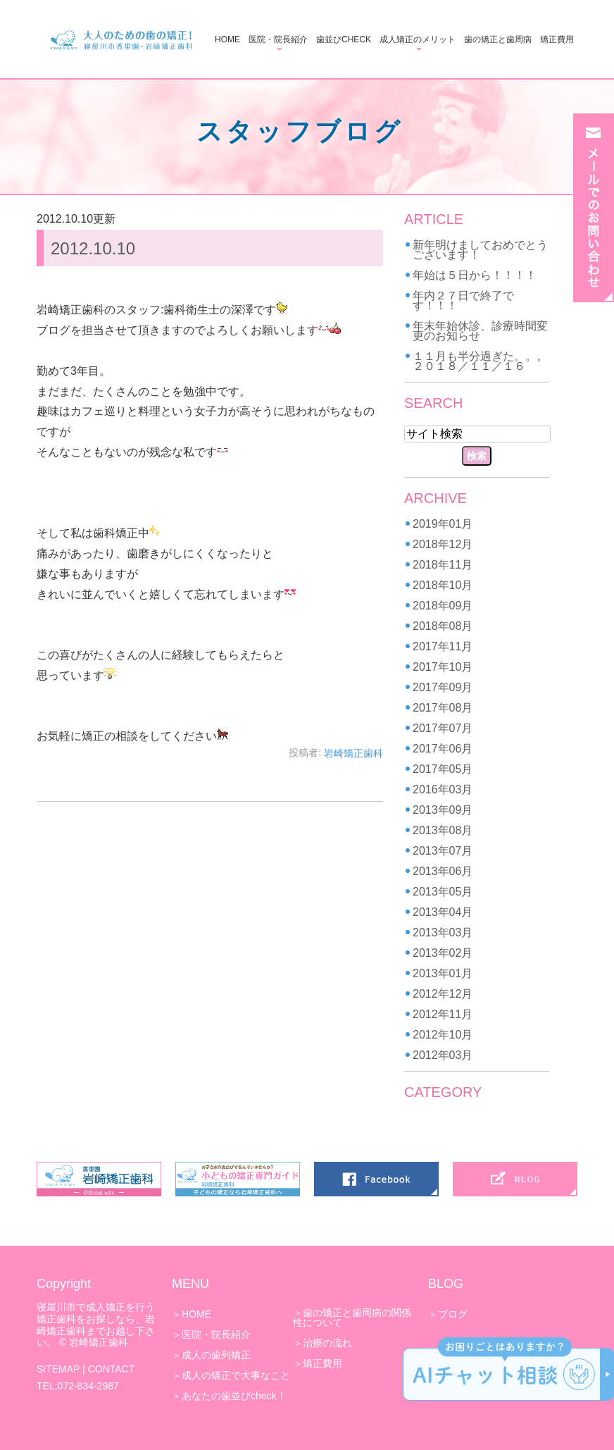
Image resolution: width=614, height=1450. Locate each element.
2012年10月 (442, 1035)
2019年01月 (442, 524)
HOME (227, 39)
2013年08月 (442, 830)
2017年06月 (442, 749)
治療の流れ (327, 1343)
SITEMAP (58, 1369)
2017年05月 (442, 769)
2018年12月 (442, 544)
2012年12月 (442, 994)
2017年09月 (442, 687)
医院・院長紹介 (278, 39)
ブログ (453, 1314)
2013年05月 (442, 892)
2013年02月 (442, 953)
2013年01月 (442, 973)
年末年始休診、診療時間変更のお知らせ (480, 331)
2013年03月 (442, 932)
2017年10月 (442, 667)
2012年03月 (442, 1055)
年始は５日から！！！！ (475, 275)
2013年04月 (442, 912)
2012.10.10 (93, 248)
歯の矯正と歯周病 (498, 39)
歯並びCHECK (343, 39)
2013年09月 (442, 810)
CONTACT (111, 1369)
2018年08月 (442, 626)
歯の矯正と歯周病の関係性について (352, 1317)
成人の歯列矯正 (216, 1355)
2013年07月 (442, 851)
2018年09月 (442, 606)
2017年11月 (442, 646)
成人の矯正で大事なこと (236, 1375)
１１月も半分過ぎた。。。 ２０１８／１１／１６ (486, 361)
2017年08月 (442, 708)
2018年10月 (442, 585)
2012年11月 (442, 1014)
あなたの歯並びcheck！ (234, 1395)
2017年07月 (442, 728)
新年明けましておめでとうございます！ (480, 250)
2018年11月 (442, 565)
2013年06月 (442, 871)
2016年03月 (442, 789)
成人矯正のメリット (418, 39)
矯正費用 (557, 39)
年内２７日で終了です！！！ (463, 300)
